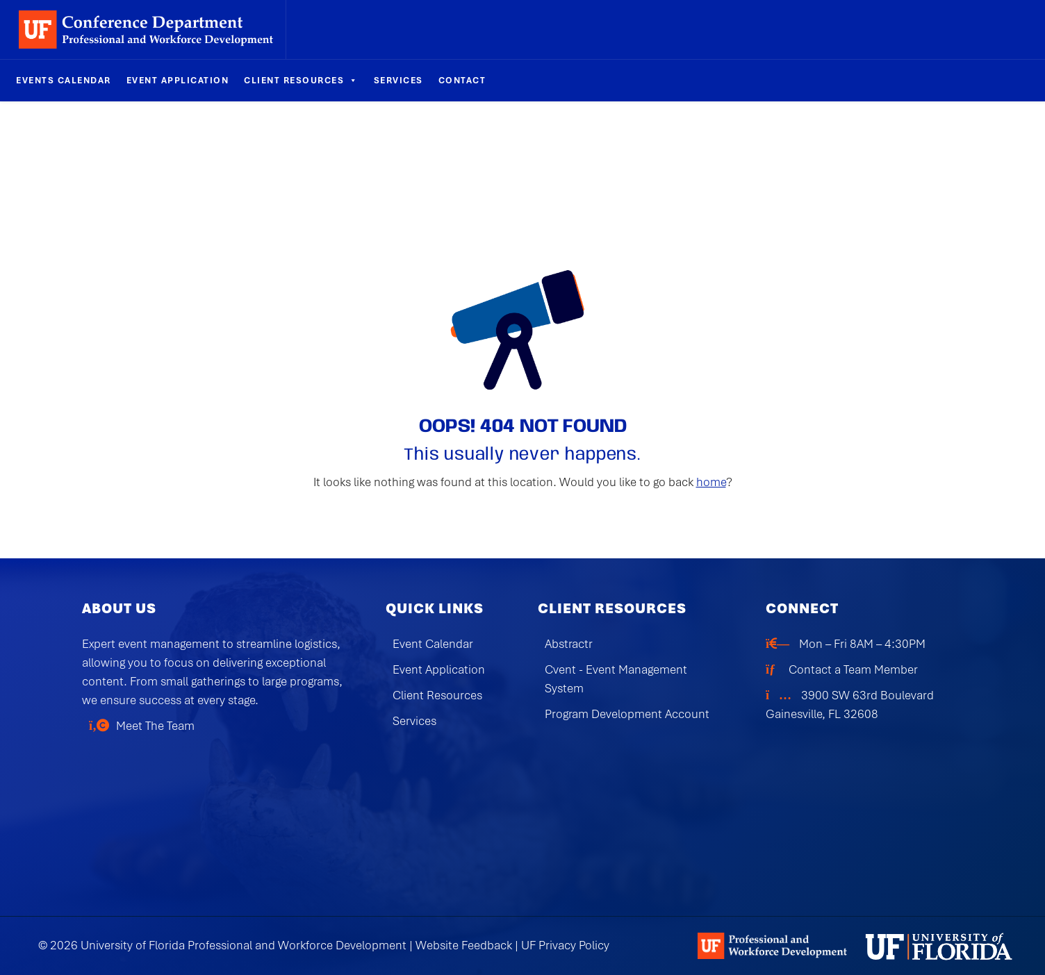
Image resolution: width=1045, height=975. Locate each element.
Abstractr (569, 643)
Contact (462, 80)
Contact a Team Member (853, 669)
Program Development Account (627, 714)
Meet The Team (155, 725)
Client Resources (301, 80)
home (711, 482)
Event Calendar (433, 643)
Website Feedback (463, 945)
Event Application (177, 80)
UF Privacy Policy (565, 945)
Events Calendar (63, 80)
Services (398, 80)
